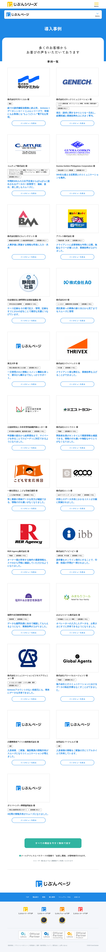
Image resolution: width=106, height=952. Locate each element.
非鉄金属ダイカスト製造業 (65, 170)
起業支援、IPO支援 (63, 555)
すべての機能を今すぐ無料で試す (53, 843)
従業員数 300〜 (80, 170)
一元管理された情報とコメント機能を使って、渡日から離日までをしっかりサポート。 (27, 375)
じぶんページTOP (43, 910)
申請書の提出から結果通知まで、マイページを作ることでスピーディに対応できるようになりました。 (27, 438)
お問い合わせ (63, 945)
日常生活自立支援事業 (15, 304)
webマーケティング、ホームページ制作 (69, 495)
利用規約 (32, 945)
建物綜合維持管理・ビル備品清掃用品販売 (21, 240)
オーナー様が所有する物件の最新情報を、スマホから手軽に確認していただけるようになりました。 (27, 563)
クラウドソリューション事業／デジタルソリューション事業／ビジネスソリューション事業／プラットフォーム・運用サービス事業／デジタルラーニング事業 (28, 172)
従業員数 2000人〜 (14, 177)
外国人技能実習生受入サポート (18, 810)
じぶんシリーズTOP (25, 910)
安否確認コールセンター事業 (66, 619)
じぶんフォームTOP (62, 910)
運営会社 (55, 945)
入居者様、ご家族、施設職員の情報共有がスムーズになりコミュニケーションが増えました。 (27, 753)
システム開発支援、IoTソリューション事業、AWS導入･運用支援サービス (77, 104)
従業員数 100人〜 (63, 108)
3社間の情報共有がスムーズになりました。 (28, 814)
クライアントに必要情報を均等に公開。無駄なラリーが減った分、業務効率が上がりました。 (76, 248)
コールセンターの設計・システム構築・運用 (22, 682)
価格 (43, 897)
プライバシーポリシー (21, 945)
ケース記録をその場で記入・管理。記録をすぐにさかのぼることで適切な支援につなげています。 (27, 311)
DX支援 (60, 368)
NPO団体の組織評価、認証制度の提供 (20, 431)
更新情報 (10, 945)
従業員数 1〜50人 (86, 304)
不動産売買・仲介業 (63, 240)
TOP (27, 897)
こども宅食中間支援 (14, 495)
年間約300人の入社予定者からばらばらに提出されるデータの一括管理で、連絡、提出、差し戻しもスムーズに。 (28, 184)
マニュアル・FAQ (64, 897)
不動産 (59, 431)
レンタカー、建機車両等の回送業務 (68, 304)
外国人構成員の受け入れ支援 (17, 368)
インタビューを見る (29, 123)
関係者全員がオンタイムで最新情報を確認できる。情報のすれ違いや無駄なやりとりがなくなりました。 (76, 438)
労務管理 (11, 619)
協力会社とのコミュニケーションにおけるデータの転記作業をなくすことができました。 (76, 687)
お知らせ (77, 897)
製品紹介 (36, 897)
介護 (10, 746)
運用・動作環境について (44, 945)
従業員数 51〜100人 (31, 304)
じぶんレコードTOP (80, 910)
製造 (10, 103)
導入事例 (52, 897)
